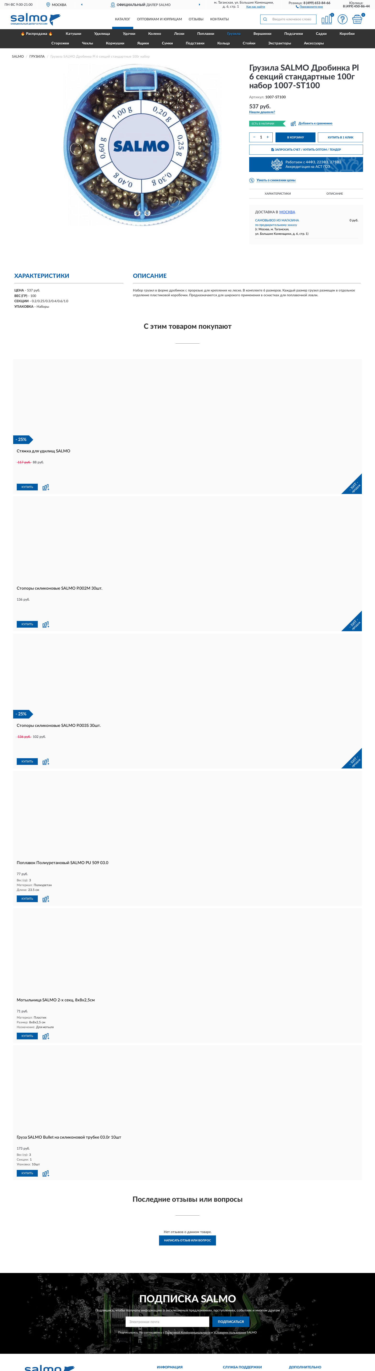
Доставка (167, 1327)
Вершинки (262, 34)
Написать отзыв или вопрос (187, 1191)
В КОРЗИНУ (295, 137)
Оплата (165, 1335)
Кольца (223, 43)
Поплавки (205, 34)
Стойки (249, 43)
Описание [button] (334, 193)
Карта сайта (235, 1335)
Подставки (195, 43)
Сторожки (60, 43)
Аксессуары (314, 43)
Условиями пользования (230, 1283)
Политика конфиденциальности (317, 1349)
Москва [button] (287, 212)
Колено (154, 34)
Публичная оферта (240, 1342)
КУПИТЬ (27, 471)
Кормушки (115, 43)
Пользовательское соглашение (250, 1349)
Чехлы (87, 43)
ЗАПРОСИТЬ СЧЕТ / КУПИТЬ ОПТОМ (306, 149)
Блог (295, 1327)
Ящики (143, 43)
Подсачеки (293, 34)
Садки (321, 34)
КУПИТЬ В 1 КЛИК (340, 137)
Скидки (297, 1342)
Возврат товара (172, 1342)
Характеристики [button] (278, 193)
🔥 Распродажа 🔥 (37, 34)
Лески (179, 34)
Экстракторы (279, 43)
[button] (309, 6)
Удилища (102, 34)
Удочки (129, 34)
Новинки (298, 1335)
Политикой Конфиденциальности (187, 1283)
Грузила (234, 34)
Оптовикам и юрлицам (159, 19)
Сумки (167, 43)
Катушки (73, 34)
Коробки (347, 34)
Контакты (219, 19)
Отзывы (196, 19)
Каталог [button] (122, 19)
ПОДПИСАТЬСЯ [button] (231, 1273)
